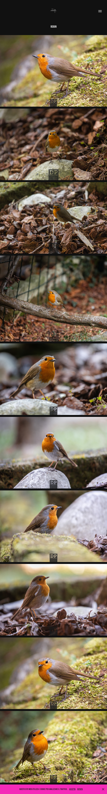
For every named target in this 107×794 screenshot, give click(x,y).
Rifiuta (80, 789)
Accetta (72, 789)
